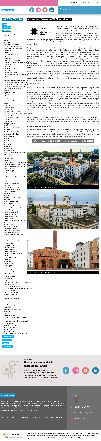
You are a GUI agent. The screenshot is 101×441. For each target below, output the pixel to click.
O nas (5, 24)
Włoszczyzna (8, 329)
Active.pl (6, 40)
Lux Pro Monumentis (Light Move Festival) (16, 177)
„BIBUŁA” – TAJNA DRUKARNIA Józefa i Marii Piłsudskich (17, 63)
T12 (5, 297)
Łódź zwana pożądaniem (11, 187)
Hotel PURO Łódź (9, 146)
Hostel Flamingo (9, 150)
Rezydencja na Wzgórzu (11, 272)
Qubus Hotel (7, 261)
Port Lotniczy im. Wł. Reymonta (13, 253)
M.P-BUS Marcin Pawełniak (12, 189)
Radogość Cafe (8, 263)
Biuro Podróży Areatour (11, 66)
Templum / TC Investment (11, 299)
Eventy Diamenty (9, 107)
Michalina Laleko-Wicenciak (12, 197)
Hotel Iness (7, 140)
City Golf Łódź (8, 95)
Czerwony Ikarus (9, 97)
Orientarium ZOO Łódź (10, 226)
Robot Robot (7, 274)
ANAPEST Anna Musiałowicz (12, 46)
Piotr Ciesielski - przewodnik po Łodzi (15, 241)
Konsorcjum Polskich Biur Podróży (14, 166)
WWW (35, 141)
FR (77, 3)
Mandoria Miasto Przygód (12, 191)
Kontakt (5, 343)
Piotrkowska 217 (9, 239)
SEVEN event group (9, 276)
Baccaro (6, 56)
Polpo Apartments (9, 247)
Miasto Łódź (7, 195)
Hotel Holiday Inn (9, 136)
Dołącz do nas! (8, 337)
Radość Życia (8, 266)
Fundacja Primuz (9, 115)
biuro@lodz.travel (79, 419)
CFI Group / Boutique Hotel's (12, 88)
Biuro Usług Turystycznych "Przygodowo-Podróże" (16, 75)
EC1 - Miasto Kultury (10, 101)
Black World (7, 58)
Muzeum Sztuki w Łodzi (11, 216)
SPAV (5, 280)
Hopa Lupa (7, 126)
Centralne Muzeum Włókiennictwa (14, 80)
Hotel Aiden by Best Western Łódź (14, 128)
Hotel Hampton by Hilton (11, 134)
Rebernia (6, 268)
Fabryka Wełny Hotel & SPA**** (13, 111)
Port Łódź (7, 255)
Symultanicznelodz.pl (10, 294)
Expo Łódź (7, 105)
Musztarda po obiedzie (11, 206)
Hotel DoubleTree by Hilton (12, 132)
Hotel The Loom (8, 148)
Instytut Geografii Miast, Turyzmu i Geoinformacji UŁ (14, 153)
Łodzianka (7, 179)
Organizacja (12, 19)
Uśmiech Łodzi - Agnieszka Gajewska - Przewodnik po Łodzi (15, 318)
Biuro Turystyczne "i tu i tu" (12, 72)
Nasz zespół (7, 340)
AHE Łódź (7, 42)
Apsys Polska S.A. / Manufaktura (14, 48)
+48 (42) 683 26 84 (87, 141)
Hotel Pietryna (8, 144)
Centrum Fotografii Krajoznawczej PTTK (16, 84)
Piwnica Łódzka (8, 243)
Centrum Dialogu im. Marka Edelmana (15, 82)
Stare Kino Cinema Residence (12, 284)
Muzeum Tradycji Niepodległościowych (15, 220)
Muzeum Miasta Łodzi (10, 214)
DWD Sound (7, 99)
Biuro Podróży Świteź (10, 70)
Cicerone (6, 90)
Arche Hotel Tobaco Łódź (11, 54)
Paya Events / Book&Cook (12, 230)
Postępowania (8, 346)
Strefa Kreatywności (10, 290)
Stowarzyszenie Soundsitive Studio (14, 286)
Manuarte (7, 193)
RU (83, 3)
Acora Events (8, 38)
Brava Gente (7, 78)
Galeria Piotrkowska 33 (11, 117)
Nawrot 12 (7, 222)
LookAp (6, 175)
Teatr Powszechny (9, 305)
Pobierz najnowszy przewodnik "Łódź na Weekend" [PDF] (27, 3)
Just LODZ (7, 156)
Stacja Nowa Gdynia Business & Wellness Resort (18, 282)
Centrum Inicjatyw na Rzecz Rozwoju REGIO (17, 86)
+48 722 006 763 (82, 407)
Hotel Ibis (6, 138)
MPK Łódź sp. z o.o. (10, 204)
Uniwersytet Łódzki (9, 315)
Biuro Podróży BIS (9, 68)
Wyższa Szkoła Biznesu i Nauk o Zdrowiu (16, 333)
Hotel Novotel (8, 142)
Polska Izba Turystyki (10, 251)
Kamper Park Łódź (9, 160)
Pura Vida (7, 259)
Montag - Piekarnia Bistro (11, 202)
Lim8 (5, 173)
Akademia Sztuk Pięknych (11, 44)
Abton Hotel (7, 36)
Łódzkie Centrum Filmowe (11, 183)
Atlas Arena (7, 50)
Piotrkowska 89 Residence (12, 237)
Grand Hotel (7, 119)
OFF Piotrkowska (9, 224)
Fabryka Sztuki (8, 109)
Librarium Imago (9, 171)
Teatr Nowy (7, 303)
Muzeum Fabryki (9, 210)
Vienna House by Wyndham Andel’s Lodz (16, 321)
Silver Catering (8, 278)
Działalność (7, 28)
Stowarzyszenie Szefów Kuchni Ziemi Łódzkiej (18, 288)
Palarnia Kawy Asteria (10, 228)
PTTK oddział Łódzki (10, 257)
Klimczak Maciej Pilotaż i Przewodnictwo (16, 162)
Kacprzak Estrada (9, 158)
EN (74, 3)
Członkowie (7, 31)
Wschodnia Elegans (10, 331)
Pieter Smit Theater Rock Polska (13, 235)
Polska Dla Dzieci (9, 249)
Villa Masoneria (8, 323)
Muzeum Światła (9, 218)
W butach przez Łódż (10, 325)
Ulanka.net (7, 313)
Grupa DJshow (8, 121)
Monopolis (7, 199)
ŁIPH (5, 181)
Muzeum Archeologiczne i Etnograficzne (16, 208)
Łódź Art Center (8, 185)
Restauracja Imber (9, 270)
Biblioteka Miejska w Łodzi (12, 60)
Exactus (6, 103)
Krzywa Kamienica (9, 168)
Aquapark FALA (8, 52)
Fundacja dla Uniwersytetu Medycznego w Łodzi (18, 113)
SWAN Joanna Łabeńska (11, 292)
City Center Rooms (9, 93)
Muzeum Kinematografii (11, 212)
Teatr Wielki (7, 307)
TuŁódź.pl (7, 311)
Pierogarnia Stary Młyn (11, 232)
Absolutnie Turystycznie (11, 34)
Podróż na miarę (9, 245)
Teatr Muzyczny (8, 301)
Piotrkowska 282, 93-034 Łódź (50, 141)
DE (80, 3)
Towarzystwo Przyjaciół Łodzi (13, 309)
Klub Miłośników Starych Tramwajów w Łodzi (17, 164)
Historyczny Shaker (9, 124)
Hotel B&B (7, 130)
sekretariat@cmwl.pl (70, 141)
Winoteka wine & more (10, 327)
